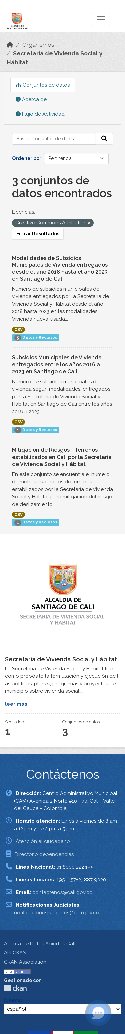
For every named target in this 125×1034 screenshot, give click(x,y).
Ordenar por (26, 158)
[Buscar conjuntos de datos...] (54, 139)
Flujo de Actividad (40, 114)
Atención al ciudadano (43, 841)
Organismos (38, 44)
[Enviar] (104, 139)
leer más (16, 704)
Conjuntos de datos (43, 85)
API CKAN (15, 953)
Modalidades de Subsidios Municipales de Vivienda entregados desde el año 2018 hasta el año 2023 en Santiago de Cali (60, 268)
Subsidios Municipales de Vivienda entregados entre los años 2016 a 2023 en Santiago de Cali (57, 364)
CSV (18, 329)
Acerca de (31, 99)
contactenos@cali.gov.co (62, 892)
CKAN (15, 988)
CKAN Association (25, 962)
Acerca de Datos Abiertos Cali (39, 944)
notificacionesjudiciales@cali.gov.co (56, 913)
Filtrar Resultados (37, 233)
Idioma (12, 1000)
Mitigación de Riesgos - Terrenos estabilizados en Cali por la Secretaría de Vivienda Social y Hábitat (62, 457)
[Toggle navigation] (101, 19)
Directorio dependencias (44, 854)
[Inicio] (10, 44)
